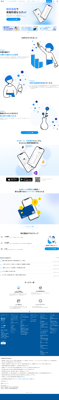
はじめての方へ (33, 317)
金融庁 (2, 332)
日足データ (22, 324)
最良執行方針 (42, 317)
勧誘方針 (41, 351)
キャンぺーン (3, 323)
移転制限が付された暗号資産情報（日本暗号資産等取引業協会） (24, 330)
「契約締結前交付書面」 (25, 378)
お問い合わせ (32, 321)
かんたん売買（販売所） (13, 1)
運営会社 (2, 320)
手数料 (21, 321)
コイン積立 (28, 1)
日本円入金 (33, 1)
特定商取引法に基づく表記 (54, 319)
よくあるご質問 (33, 319)
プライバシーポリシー (43, 334)
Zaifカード (12, 331)
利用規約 (51, 317)
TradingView (23, 319)
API (21, 322)
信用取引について (53, 332)
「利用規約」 (19, 378)
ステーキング (13, 332)
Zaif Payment (13, 328)
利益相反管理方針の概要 (44, 338)
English (3, 343)
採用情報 (2, 327)
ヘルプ (31, 318)
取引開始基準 (42, 321)
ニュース (2, 322)
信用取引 (12, 327)
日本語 (3, 341)
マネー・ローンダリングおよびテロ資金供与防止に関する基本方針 (44, 331)
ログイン (43, 1)
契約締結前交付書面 (53, 321)
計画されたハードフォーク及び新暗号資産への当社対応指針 (44, 324)
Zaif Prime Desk (13, 329)
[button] (57, 1)
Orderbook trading (21, 1)
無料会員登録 (49, 1)
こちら (7, 381)
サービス (38, 1)
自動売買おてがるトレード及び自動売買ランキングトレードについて (54, 330)
